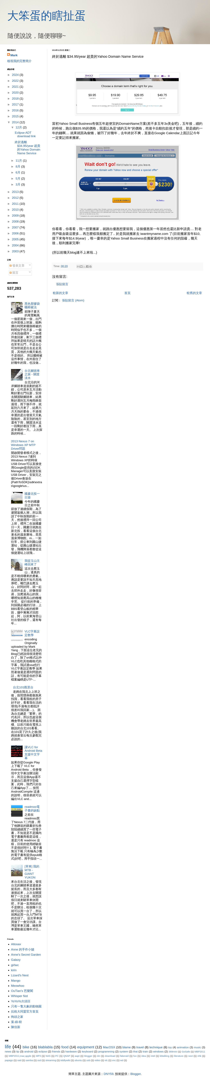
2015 (16, 116)
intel (153, 1056)
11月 (19, 160)
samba (29, 1060)
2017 (16, 104)
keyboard (87, 1051)
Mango (15, 980)
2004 (16, 245)
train (145, 1051)
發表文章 (17, 265)
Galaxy (16, 959)
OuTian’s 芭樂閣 (22, 991)
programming (106, 1051)
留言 (14, 272)
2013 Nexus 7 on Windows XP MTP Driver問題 (23, 445)
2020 (16, 92)
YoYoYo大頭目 (21, 1001)
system (123, 1051)
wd (121, 1060)
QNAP (66, 1056)
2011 (16, 203)
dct (98, 1056)
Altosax (16, 944)
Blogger (135, 1074)
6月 (18, 172)
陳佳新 (15, 1027)
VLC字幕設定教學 (32, 633)
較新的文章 (60, 293)
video (97, 1060)
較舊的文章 (194, 293)
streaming (50, 1060)
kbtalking (164, 1056)
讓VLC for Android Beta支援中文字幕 (33, 752)
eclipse (42, 1051)
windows (158, 1051)
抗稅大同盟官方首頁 (24, 1011)
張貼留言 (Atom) (73, 300)
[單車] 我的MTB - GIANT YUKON (32, 872)
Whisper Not (19, 996)
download (110, 1056)
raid (19, 1060)
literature (179, 1056)
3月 (18, 184)
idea (143, 1056)
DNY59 (108, 1074)
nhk (199, 1056)
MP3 (38, 1056)
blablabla (45, 1047)
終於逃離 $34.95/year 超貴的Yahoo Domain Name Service (27, 147)
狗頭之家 (17, 1016)
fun (135, 1056)
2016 (16, 110)
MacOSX (109, 1047)
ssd (39, 1060)
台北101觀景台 (23, 687)
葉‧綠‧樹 (16, 1022)
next (190, 1056)
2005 (16, 239)
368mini (173, 1051)
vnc (114, 1060)
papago (9, 1060)
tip (17, 1051)
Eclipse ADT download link (25, 134)
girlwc (15, 965)
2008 (16, 221)
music (197, 1047)
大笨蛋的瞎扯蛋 (46, 15)
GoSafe (186, 1051)
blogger (88, 1056)
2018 (16, 98)
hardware (71, 1051)
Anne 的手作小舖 (22, 949)
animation (183, 1047)
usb (88, 1060)
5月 (18, 178)
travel (140, 1047)
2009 (16, 215)
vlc (106, 1060)
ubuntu (78, 1060)
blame (126, 1047)
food (64, 1047)
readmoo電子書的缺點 (32, 808)
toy (170, 1047)
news (8, 1051)
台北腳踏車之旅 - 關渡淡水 (32, 374)
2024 (16, 74)
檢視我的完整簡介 (19, 61)
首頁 (127, 293)
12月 (19, 127)
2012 (16, 197)
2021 (16, 86)
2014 (16, 122)
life (8, 1046)
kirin (14, 970)
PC (57, 1056)
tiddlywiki (65, 1060)
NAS (48, 1056)
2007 (16, 227)
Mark (13, 55)
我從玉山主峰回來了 (32, 562)
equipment (85, 1047)
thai (135, 1051)
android (28, 1051)
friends (56, 1051)
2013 (16, 191)
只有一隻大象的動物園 (26, 1006)
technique (156, 1047)
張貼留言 (62, 284)
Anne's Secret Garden (26, 954)
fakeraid (124, 1056)
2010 (16, 209)
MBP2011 (199, 1051)
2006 (16, 233)
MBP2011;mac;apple (20, 1056)
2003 (16, 251)
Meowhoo (17, 985)
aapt (77, 1056)
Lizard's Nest (20, 975)
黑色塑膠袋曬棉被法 (32, 305)
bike (26, 1047)
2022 (16, 80)
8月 (18, 166)
